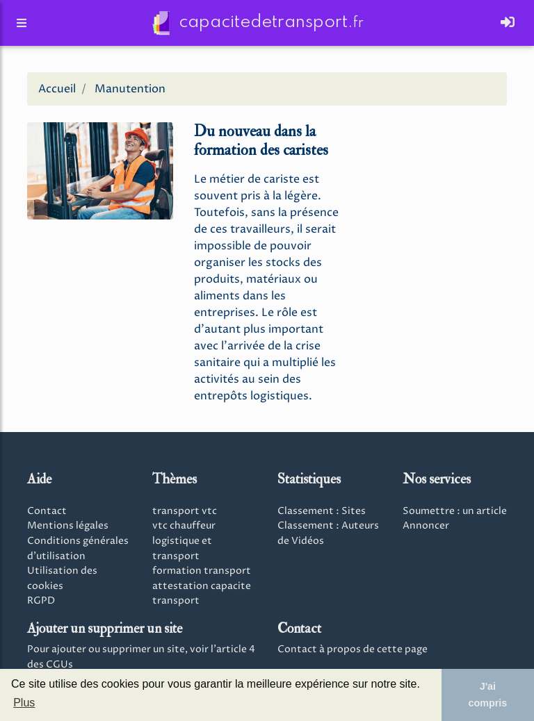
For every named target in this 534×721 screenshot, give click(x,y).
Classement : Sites (321, 511)
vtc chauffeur (184, 526)
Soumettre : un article (455, 511)
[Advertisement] (434, 186)
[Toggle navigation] (507, 25)
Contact (47, 511)
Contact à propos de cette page (352, 649)
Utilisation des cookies (62, 578)
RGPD (41, 601)
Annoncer (426, 526)
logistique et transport (182, 548)
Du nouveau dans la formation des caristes (261, 141)
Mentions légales (67, 526)
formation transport (201, 571)
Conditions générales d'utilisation (78, 548)
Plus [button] (24, 702)
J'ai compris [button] (487, 694)
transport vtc (184, 511)
